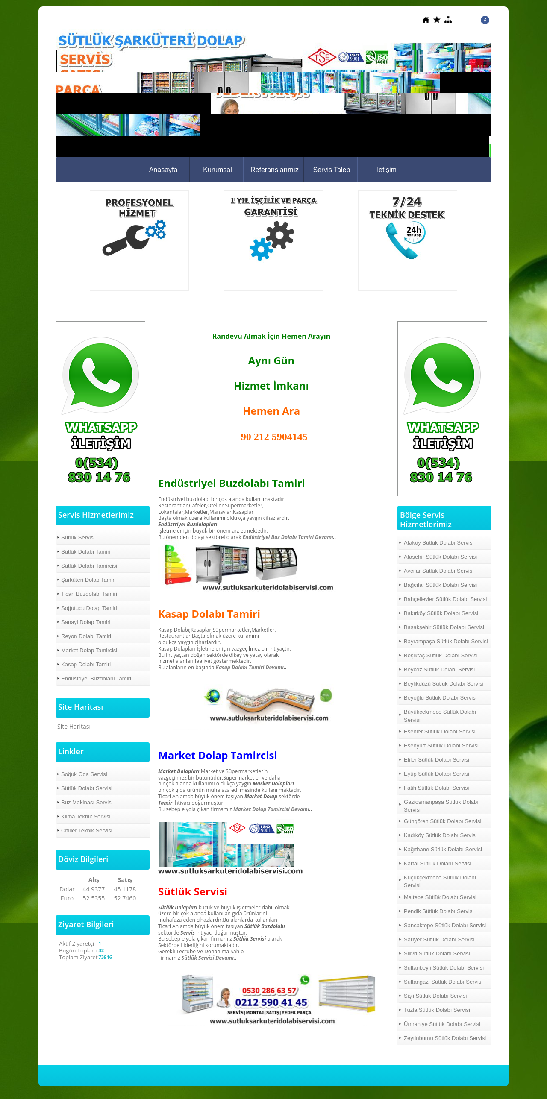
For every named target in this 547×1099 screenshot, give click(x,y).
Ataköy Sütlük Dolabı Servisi (438, 542)
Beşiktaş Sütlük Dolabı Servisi (441, 655)
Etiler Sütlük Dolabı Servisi (436, 759)
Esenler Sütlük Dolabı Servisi (440, 731)
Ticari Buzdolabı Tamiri (89, 594)
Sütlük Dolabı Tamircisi (89, 566)
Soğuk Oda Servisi (84, 774)
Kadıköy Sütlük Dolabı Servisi (440, 835)
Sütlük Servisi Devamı (208, 957)
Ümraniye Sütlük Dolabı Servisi (442, 1024)
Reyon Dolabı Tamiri (86, 636)
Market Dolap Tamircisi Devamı (270, 809)
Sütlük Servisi (78, 537)
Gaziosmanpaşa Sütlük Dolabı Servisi (441, 806)
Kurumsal (217, 169)
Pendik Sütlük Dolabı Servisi (438, 911)
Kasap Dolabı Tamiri (86, 664)
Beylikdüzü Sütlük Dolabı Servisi (443, 683)
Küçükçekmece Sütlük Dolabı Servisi (440, 881)
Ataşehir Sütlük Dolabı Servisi (440, 557)
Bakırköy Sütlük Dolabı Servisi (441, 613)
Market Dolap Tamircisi (89, 650)
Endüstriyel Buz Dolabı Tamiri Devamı (288, 537)
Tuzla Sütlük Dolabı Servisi (437, 1010)
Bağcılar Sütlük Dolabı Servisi (440, 585)
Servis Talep (331, 169)
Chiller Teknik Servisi (86, 830)
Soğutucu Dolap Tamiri (89, 608)
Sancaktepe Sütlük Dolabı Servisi (445, 925)
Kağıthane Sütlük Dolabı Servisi (443, 849)
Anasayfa (163, 169)
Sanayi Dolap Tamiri (85, 622)
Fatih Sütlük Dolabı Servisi (436, 788)
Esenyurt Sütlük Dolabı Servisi (441, 745)
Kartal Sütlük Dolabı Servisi (437, 863)
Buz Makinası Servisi (87, 802)
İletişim (386, 169)
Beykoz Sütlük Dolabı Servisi (439, 669)
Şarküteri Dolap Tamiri (88, 580)
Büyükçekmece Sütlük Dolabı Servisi (440, 716)
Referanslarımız (274, 169)
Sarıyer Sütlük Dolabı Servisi (439, 939)
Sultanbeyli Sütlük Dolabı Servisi (444, 967)
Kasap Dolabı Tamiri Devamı (250, 667)
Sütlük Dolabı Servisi (86, 788)
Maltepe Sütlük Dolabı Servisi (440, 897)
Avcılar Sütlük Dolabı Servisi (438, 571)
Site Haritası (74, 726)
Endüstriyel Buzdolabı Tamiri (96, 678)
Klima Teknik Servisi (85, 816)
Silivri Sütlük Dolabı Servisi (437, 953)
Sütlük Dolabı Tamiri (85, 551)
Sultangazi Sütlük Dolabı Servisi (443, 982)
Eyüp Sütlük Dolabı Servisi (436, 774)
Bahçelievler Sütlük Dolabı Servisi (445, 599)
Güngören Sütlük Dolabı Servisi (442, 821)
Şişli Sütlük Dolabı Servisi (435, 996)
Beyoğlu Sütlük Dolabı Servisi (440, 698)
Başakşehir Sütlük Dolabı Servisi (444, 627)
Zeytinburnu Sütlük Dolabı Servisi (445, 1038)
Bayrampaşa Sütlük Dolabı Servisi (446, 641)
